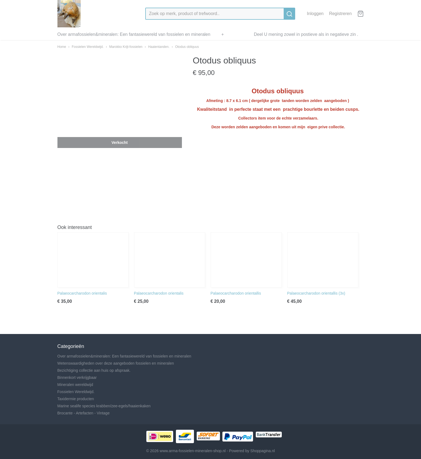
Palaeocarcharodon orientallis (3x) (316, 293)
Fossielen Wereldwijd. (88, 47)
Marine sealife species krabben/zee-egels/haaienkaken (104, 406)
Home (61, 47)
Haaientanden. (158, 47)
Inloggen (315, 13)
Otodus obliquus (187, 47)
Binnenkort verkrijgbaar (77, 377)
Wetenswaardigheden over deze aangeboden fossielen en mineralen (115, 363)
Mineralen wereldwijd (75, 384)
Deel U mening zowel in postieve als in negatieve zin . (306, 34)
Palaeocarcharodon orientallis (236, 293)
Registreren (340, 13)
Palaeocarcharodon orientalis (82, 293)
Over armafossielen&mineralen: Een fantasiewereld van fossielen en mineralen (133, 34)
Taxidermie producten (75, 399)
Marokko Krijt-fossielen (125, 47)
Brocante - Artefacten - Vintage (83, 413)
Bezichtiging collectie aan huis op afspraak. (94, 370)
